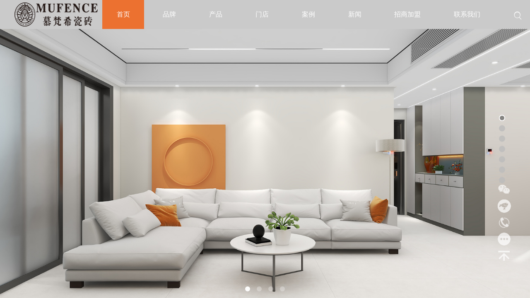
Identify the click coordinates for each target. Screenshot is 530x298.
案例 (308, 14)
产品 (215, 14)
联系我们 (467, 14)
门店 (262, 14)
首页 (123, 14)
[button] (247, 288)
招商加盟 (407, 14)
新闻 (354, 14)
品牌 (169, 14)
